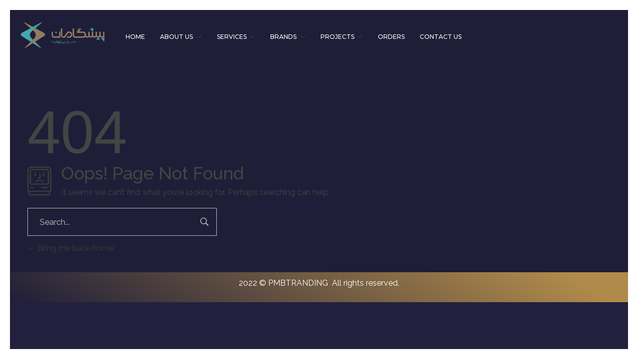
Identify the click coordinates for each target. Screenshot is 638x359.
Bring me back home (70, 248)
